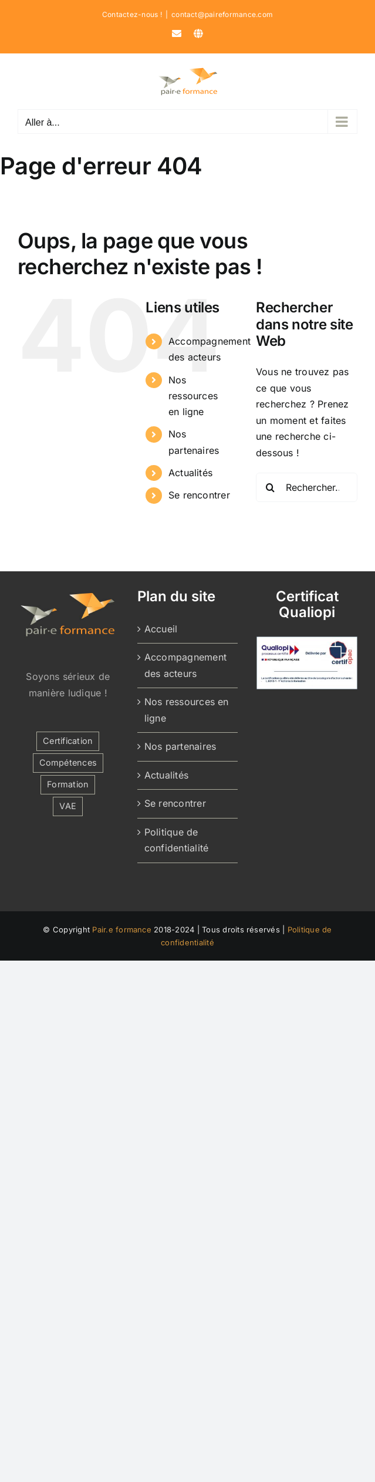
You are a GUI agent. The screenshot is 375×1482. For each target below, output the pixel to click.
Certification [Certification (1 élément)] (68, 741)
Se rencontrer (199, 495)
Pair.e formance (121, 929)
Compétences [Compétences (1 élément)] (68, 762)
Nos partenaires (180, 746)
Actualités (190, 473)
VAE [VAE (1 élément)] (67, 806)
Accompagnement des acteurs (185, 665)
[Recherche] (270, 487)
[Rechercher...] (306, 487)
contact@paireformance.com (222, 14)
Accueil (161, 629)
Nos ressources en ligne (193, 395)
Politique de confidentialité (176, 840)
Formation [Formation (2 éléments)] (68, 784)
